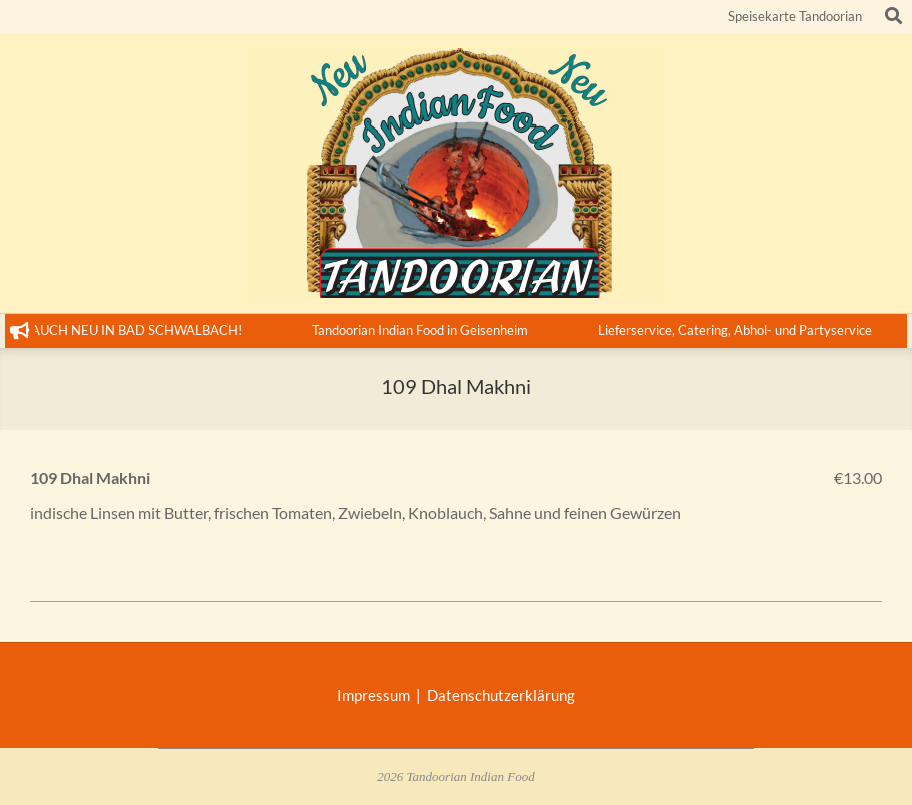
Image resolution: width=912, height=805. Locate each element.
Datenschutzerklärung (501, 695)
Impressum (376, 695)
